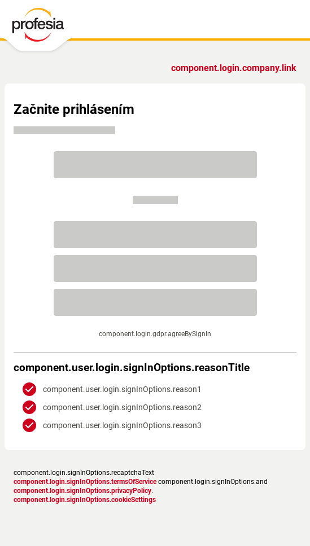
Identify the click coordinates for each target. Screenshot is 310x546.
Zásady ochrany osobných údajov (82, 487)
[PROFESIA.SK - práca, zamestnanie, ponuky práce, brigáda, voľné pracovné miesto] (46, 27)
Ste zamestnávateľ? (238, 68)
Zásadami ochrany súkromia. (217, 347)
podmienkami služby (217, 338)
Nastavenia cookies (227, 487)
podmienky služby (167, 487)
